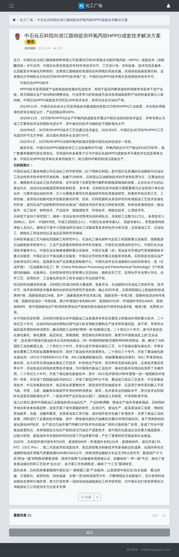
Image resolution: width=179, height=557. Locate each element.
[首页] (14, 20)
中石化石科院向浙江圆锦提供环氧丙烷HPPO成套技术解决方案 (82, 20)
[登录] (168, 6)
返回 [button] (89, 532)
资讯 (30, 42)
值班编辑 (30, 48)
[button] (155, 515)
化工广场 (26, 20)
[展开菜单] (11, 6)
